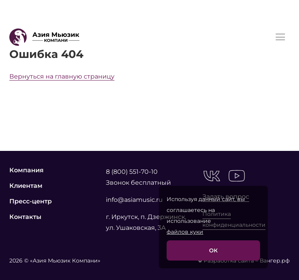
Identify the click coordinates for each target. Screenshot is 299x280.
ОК (213, 250)
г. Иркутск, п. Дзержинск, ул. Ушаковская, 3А (146, 222)
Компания (26, 170)
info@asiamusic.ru (134, 199)
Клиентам (25, 185)
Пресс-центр (30, 201)
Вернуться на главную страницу (61, 76)
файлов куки (185, 231)
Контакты (25, 216)
